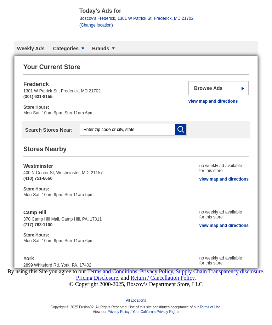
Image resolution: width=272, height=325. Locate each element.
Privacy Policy (156, 271)
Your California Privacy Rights (155, 312)
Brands (100, 48)
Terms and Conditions (112, 271)
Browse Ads (208, 88)
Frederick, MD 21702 (136, 22)
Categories (66, 48)
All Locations (136, 300)
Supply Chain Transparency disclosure (219, 271)
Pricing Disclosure (97, 278)
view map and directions (213, 101)
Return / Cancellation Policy (163, 278)
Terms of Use (210, 307)
